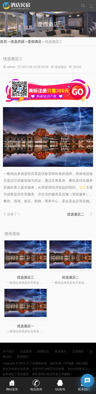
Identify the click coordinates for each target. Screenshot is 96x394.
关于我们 (8, 351)
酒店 (82, 187)
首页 (3, 42)
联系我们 (23, 357)
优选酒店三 (25, 277)
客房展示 (61, 351)
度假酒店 (34, 42)
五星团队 (78, 351)
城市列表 (56, 363)
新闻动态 (43, 351)
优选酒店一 (25, 326)
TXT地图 (68, 363)
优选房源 (17, 42)
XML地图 (81, 363)
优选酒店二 (75, 214)
